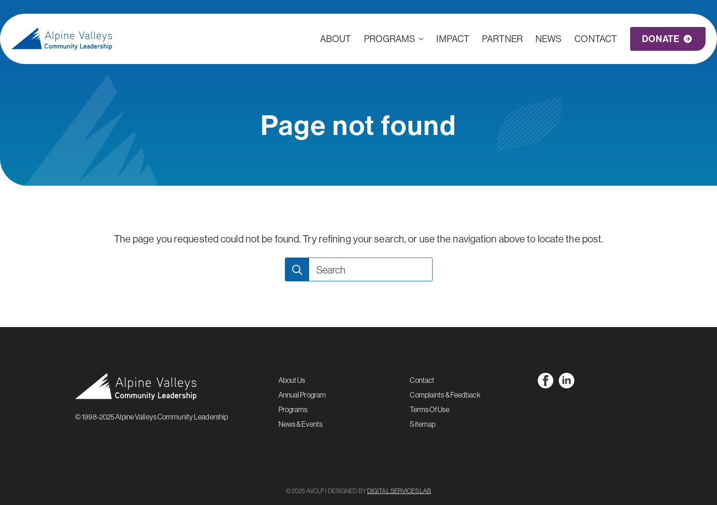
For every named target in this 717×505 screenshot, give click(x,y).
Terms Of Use (429, 409)
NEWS (548, 38)
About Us (291, 380)
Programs (390, 38)
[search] (297, 270)
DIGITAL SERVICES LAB (399, 491)
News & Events (300, 424)
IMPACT (452, 38)
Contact (422, 380)
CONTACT (595, 38)
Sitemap (422, 424)
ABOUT (335, 38)
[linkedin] (566, 380)
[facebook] (545, 380)
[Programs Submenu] (422, 39)
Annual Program (302, 394)
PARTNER (502, 38)
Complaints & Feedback (445, 394)
